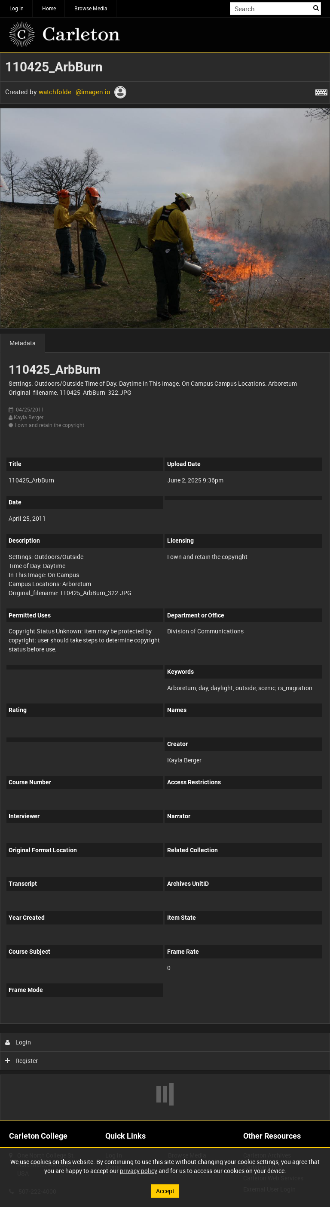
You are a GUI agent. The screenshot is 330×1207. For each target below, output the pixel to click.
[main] (165, 586)
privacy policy (138, 1171)
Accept (165, 1191)
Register (21, 1061)
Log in (16, 8)
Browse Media (90, 8)
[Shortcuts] (321, 91)
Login (18, 1042)
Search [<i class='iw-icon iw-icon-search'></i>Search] (316, 8)
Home (49, 8)
